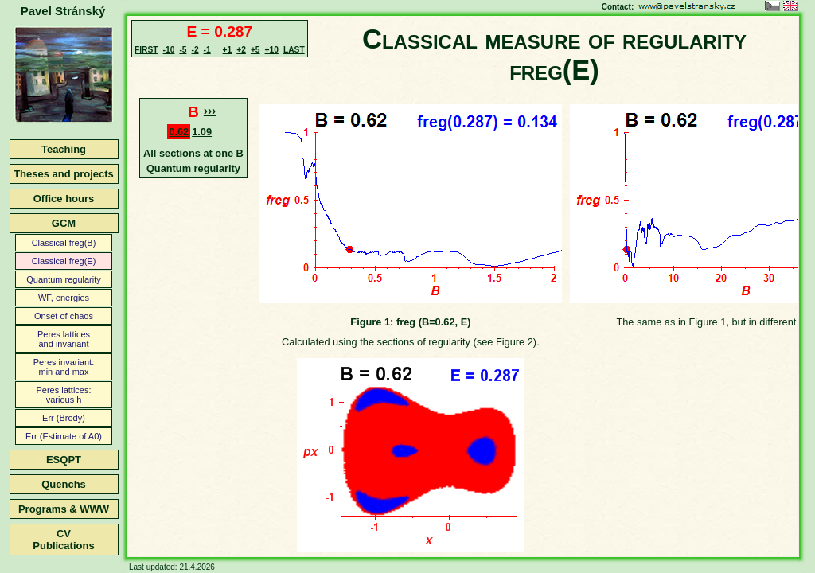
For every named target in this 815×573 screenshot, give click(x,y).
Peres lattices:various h (63, 394)
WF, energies (63, 297)
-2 (194, 49)
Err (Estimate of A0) (63, 436)
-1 (207, 49)
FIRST (146, 49)
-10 (169, 49)
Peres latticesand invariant (63, 339)
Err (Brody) (63, 418)
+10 (272, 49)
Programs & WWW (63, 509)
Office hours (64, 199)
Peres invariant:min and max (63, 366)
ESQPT (63, 460)
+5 (255, 49)
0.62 (179, 132)
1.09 (202, 132)
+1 (227, 49)
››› (210, 110)
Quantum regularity (63, 279)
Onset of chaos (63, 316)
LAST (294, 49)
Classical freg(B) (64, 243)
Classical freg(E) (64, 261)
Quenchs (63, 484)
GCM (64, 223)
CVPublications (63, 540)
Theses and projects (64, 174)
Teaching (63, 149)
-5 (182, 49)
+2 (241, 49)
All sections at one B (193, 153)
